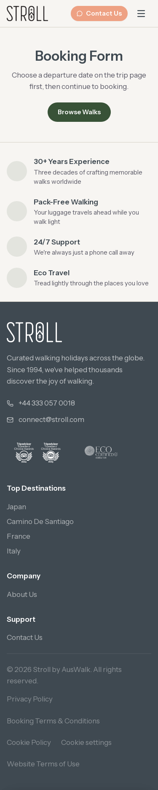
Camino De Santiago (40, 521)
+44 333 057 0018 (47, 403)
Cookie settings (86, 742)
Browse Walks (79, 112)
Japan (16, 506)
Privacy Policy (30, 699)
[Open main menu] (141, 13)
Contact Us (99, 13)
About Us (22, 594)
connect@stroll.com (51, 419)
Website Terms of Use (43, 764)
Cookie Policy (29, 742)
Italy (14, 551)
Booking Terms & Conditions (53, 721)
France (18, 536)
